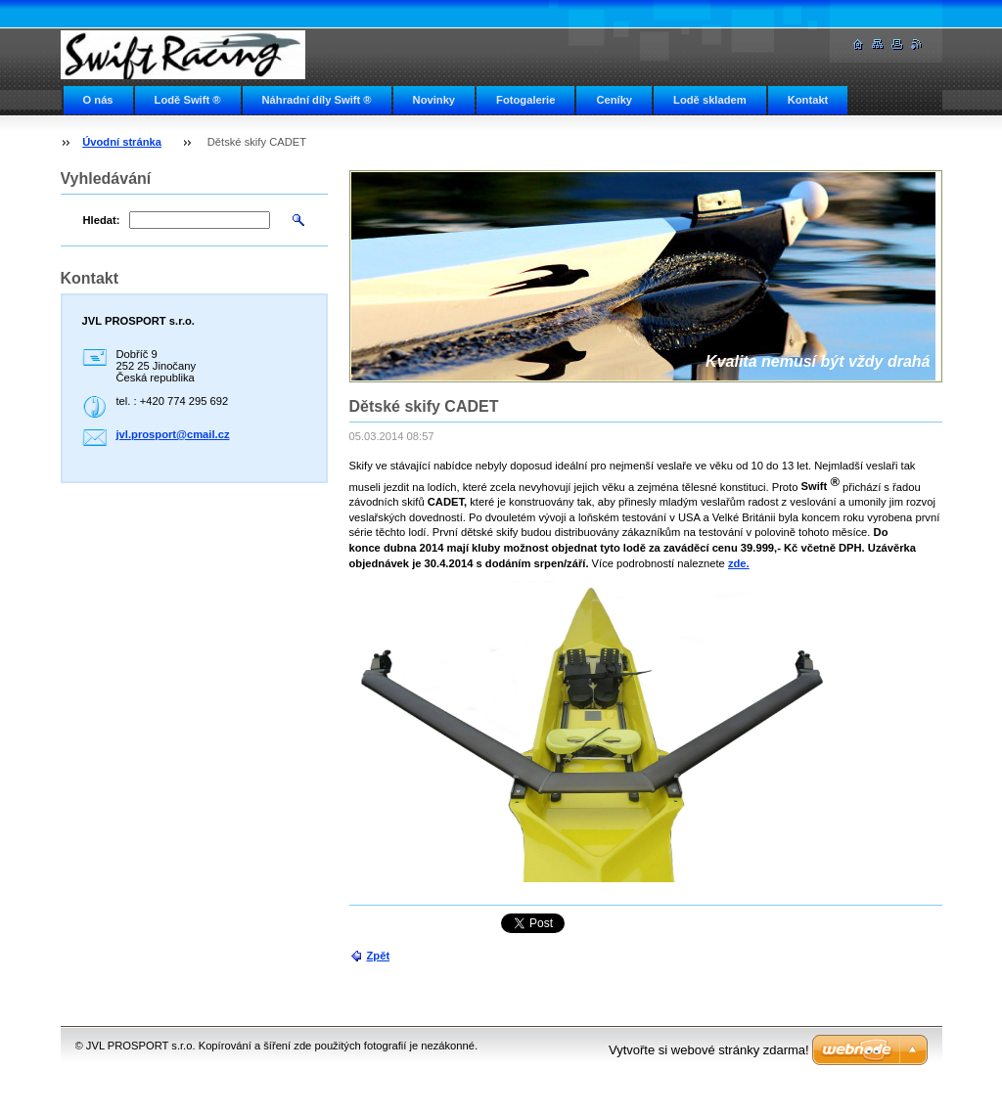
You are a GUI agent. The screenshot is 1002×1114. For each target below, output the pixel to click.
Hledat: (101, 220)
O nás (98, 100)
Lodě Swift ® (188, 100)
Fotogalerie (525, 100)
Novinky (434, 100)
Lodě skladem (710, 100)
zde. (739, 563)
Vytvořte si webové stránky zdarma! (709, 1050)
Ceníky (614, 100)
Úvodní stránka (121, 142)
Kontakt (808, 100)
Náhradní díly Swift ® (317, 100)
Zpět (378, 955)
